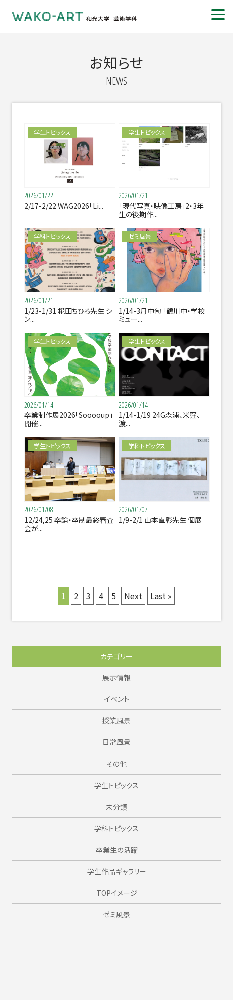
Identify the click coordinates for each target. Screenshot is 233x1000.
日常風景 (116, 742)
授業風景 (116, 720)
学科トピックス (116, 828)
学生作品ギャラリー (116, 871)
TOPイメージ (116, 893)
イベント (116, 699)
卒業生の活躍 (117, 850)
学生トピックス (116, 785)
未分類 (116, 807)
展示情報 (116, 677)
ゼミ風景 (116, 914)
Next (133, 596)
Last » (161, 596)
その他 (116, 764)
